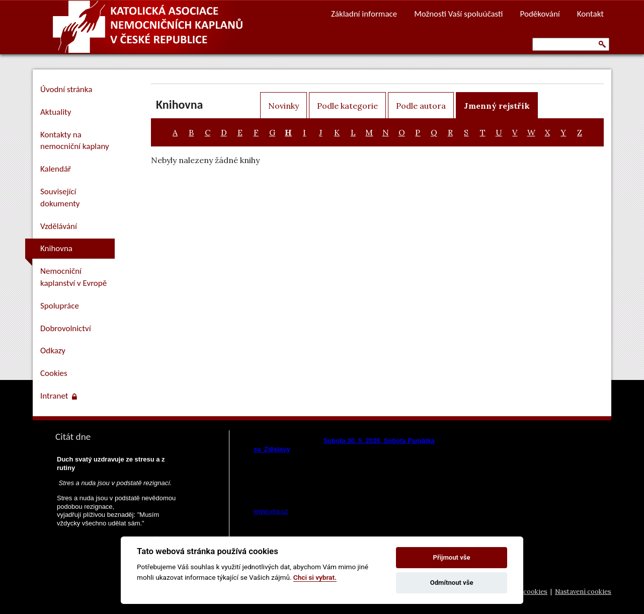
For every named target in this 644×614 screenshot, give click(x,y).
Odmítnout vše (451, 582)
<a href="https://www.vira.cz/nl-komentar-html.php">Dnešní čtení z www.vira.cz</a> (345, 473)
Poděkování (540, 14)
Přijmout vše (451, 557)
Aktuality (55, 112)
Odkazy (52, 350)
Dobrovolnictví (65, 328)
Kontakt (590, 14)
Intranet (58, 396)
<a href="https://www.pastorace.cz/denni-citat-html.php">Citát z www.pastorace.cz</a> (118, 514)
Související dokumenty (60, 197)
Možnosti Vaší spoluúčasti (458, 14)
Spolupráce (59, 305)
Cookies (53, 373)
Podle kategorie (347, 106)
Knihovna (56, 248)
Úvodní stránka (66, 89)
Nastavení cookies (583, 591)
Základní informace (364, 14)
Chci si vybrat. (315, 577)
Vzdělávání (58, 226)
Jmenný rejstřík (497, 106)
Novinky (283, 106)
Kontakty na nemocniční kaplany (74, 140)
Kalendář (55, 169)
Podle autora (421, 106)
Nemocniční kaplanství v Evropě (73, 277)
